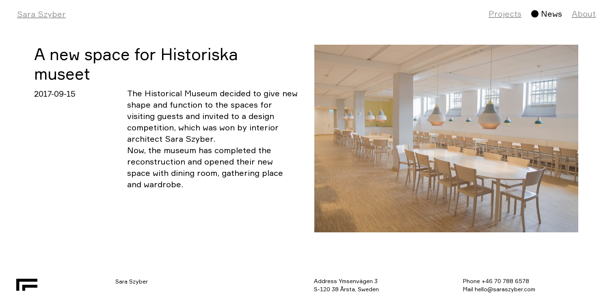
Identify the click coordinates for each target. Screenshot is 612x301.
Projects (505, 14)
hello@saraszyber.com (505, 289)
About (584, 14)
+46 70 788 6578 (505, 280)
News (551, 14)
